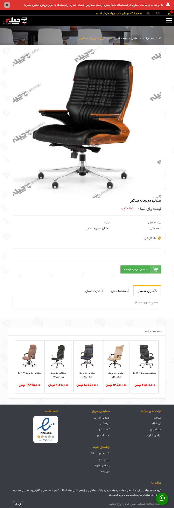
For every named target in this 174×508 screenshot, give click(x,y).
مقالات (157, 417)
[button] (158, 14)
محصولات (148, 38)
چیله (106, 222)
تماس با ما (104, 459)
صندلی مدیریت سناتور (94, 38)
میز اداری (155, 429)
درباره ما (105, 471)
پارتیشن (105, 423)
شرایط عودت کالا (100, 453)
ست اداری (103, 435)
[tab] (147, 291)
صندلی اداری (102, 417)
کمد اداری (104, 429)
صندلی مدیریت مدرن (126, 38)
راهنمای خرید (102, 465)
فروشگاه (156, 423)
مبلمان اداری (153, 435)
